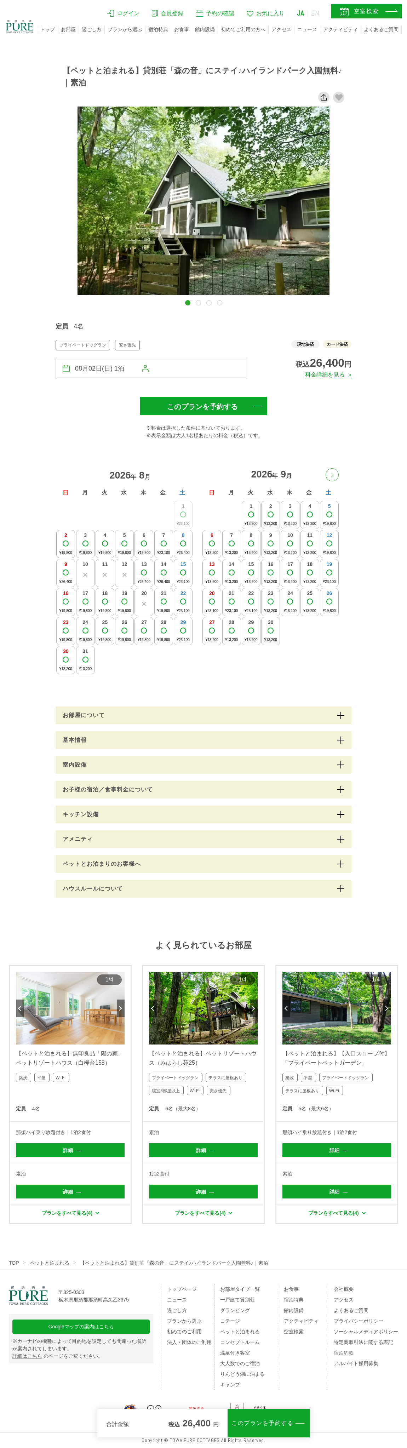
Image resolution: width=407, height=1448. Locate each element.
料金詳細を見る (325, 375)
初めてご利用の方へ (243, 29)
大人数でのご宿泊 (240, 1363)
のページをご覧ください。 (57, 1356)
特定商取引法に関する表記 (363, 1342)
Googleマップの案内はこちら (81, 1326)
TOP (14, 1263)
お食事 (181, 29)
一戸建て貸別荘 (237, 1300)
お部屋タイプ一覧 (240, 1289)
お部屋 (68, 29)
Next (121, 1008)
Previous (20, 1008)
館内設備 (205, 29)
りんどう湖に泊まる (242, 1374)
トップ (47, 29)
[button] (187, 302)
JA (300, 13)
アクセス (281, 29)
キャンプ (230, 1384)
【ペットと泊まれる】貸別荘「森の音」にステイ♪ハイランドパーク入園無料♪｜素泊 (174, 1263)
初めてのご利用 (184, 1331)
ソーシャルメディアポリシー (366, 1331)
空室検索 (294, 1331)
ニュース (307, 29)
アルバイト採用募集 (356, 1363)
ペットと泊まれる (49, 1263)
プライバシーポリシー (358, 1321)
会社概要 (344, 1289)
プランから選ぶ (125, 29)
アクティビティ (340, 29)
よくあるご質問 (381, 29)
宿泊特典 (158, 29)
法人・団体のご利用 (189, 1342)
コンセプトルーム (240, 1342)
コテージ (230, 1321)
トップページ (182, 1289)
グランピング (235, 1310)
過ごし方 (92, 29)
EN (315, 13)
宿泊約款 (344, 1353)
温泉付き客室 (235, 1353)
